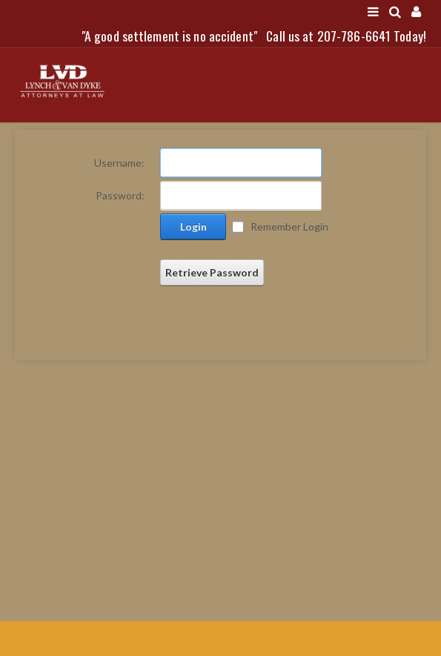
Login (193, 226)
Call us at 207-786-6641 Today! (346, 35)
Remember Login (289, 226)
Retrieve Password (212, 272)
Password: (120, 195)
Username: (119, 162)
